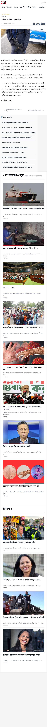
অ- (34, 24)
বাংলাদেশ (9, 7)
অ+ (37, 24)
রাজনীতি (22, 7)
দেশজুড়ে (16, 7)
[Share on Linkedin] (44, 24)
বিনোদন (35, 7)
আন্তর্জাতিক (42, 7)
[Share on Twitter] (42, 24)
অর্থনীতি (28, 7)
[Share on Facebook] (39, 24)
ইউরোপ (4, 16)
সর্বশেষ (3, 7)
